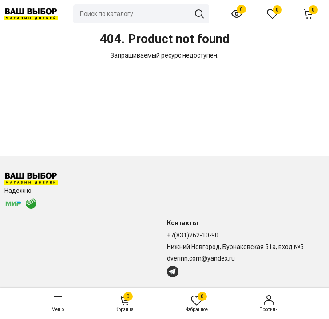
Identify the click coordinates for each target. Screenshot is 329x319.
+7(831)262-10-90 (192, 235)
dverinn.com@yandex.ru (201, 258)
